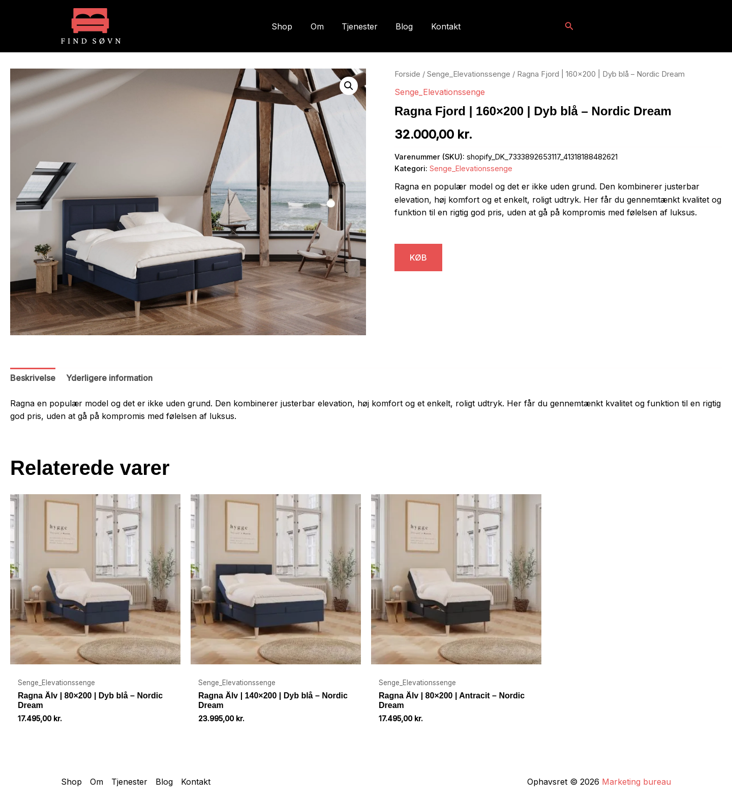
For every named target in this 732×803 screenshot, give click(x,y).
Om (318, 26)
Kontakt (442, 26)
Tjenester (360, 26)
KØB (418, 257)
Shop (285, 26)
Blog (402, 26)
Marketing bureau (636, 782)
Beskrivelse (32, 378)
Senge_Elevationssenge (468, 74)
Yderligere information (109, 378)
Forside (407, 74)
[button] (569, 26)
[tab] (32, 378)
